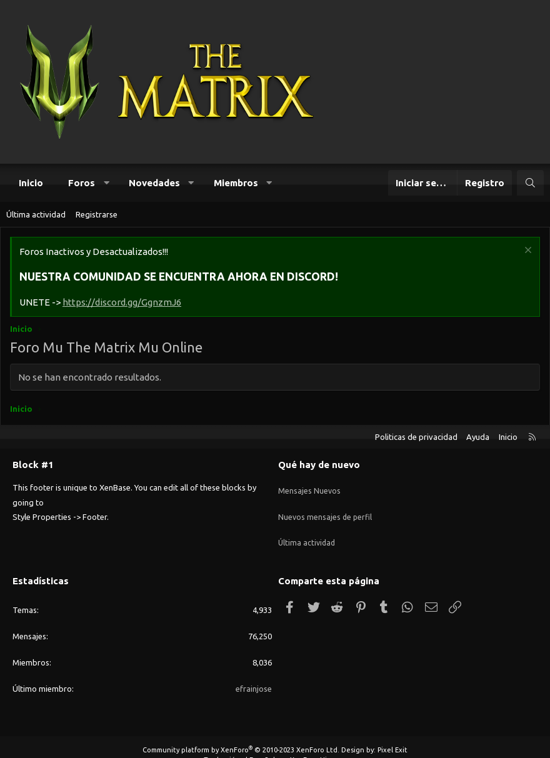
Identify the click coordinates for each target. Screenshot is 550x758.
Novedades (154, 182)
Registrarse (97, 214)
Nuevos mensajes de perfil (326, 509)
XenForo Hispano (318, 743)
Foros (81, 182)
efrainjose (254, 672)
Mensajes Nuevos (309, 486)
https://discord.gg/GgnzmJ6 (121, 302)
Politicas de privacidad (416, 436)
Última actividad (36, 214)
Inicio (31, 182)
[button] (106, 183)
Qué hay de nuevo (319, 464)
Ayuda (477, 436)
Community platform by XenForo (240, 734)
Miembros (236, 182)
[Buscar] (530, 183)
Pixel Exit (393, 734)
